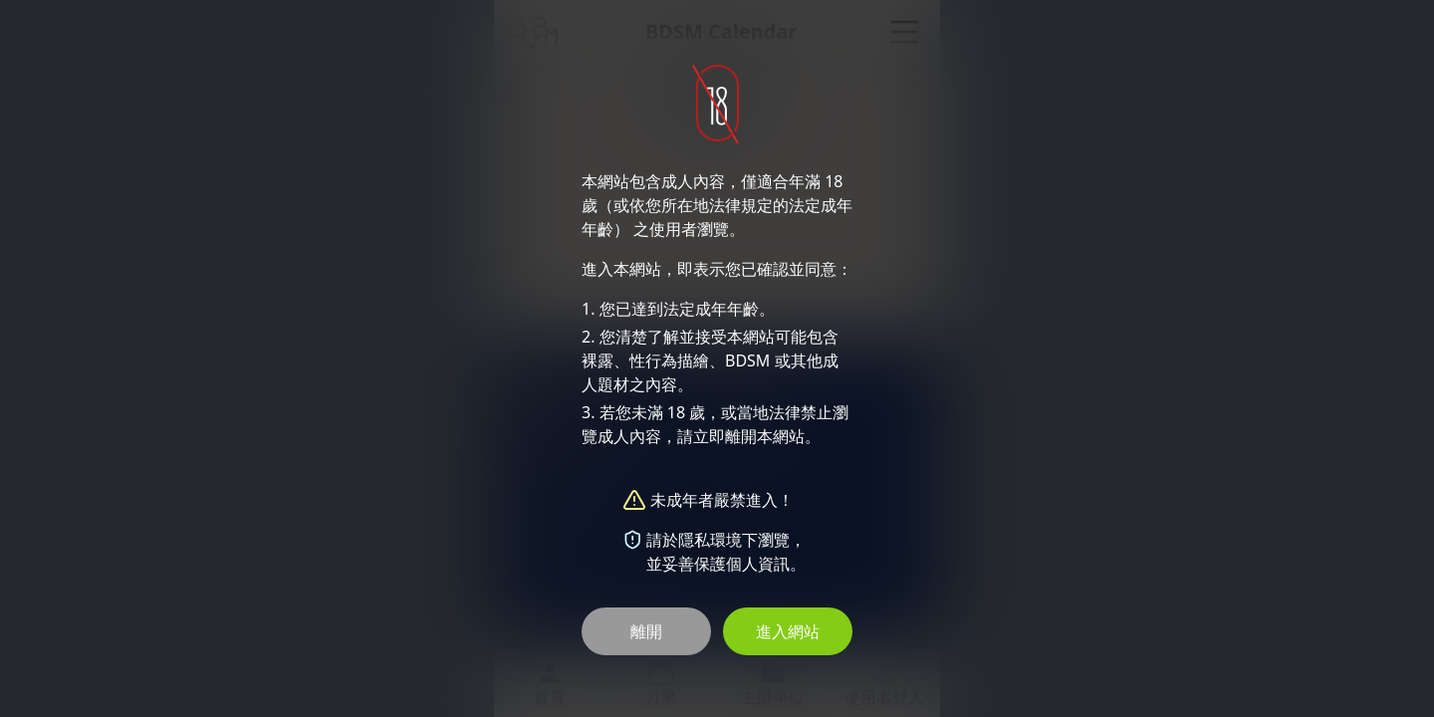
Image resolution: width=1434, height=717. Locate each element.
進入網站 (788, 631)
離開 (646, 631)
